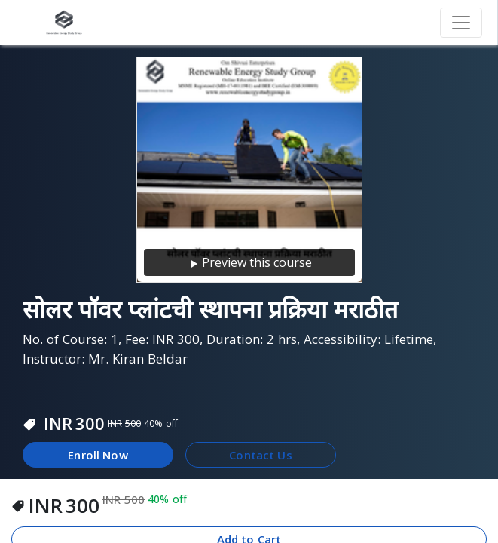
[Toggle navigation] (461, 23)
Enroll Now (98, 454)
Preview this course (249, 263)
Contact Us (260, 454)
